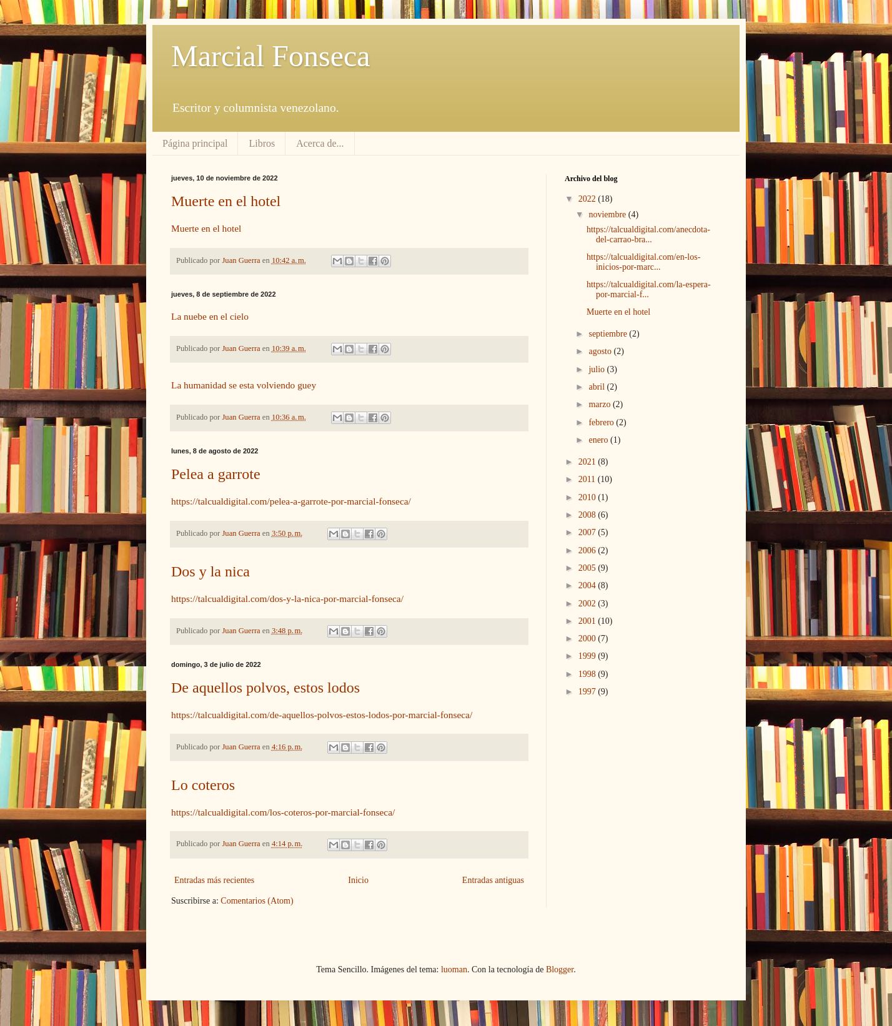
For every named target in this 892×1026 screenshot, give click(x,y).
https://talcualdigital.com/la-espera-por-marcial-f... (649, 290)
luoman (454, 969)
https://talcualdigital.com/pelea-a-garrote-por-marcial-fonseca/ (291, 501)
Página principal (194, 143)
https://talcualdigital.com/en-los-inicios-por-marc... (643, 262)
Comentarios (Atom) (257, 900)
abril (597, 387)
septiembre (608, 333)
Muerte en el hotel (225, 201)
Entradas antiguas (493, 880)
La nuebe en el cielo (210, 316)
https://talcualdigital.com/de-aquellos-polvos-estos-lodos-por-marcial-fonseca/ (321, 714)
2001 (588, 621)
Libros (262, 143)
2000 (588, 638)
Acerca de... (320, 143)
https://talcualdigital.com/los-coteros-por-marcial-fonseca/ (283, 812)
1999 (588, 656)
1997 (588, 691)
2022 (588, 199)
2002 (588, 603)
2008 (588, 515)
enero (599, 440)
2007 (588, 532)
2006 (588, 550)
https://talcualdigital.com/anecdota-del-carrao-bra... (648, 235)
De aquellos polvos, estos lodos (265, 687)
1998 (588, 674)
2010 (588, 497)
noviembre (608, 214)
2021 (588, 461)
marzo (600, 404)
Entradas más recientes (214, 880)
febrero (602, 422)
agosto (600, 351)
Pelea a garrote (215, 474)
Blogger (559, 969)
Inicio (358, 880)
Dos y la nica (210, 571)
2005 (588, 568)
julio (597, 369)
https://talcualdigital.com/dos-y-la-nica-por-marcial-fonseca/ (287, 598)
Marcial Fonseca (270, 55)
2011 (588, 479)
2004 (588, 585)
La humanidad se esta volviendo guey (243, 385)
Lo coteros (203, 785)
